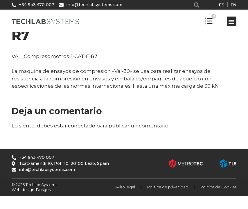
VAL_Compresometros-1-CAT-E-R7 (54, 56)
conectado (81, 126)
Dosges (43, 189)
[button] (197, 5)
